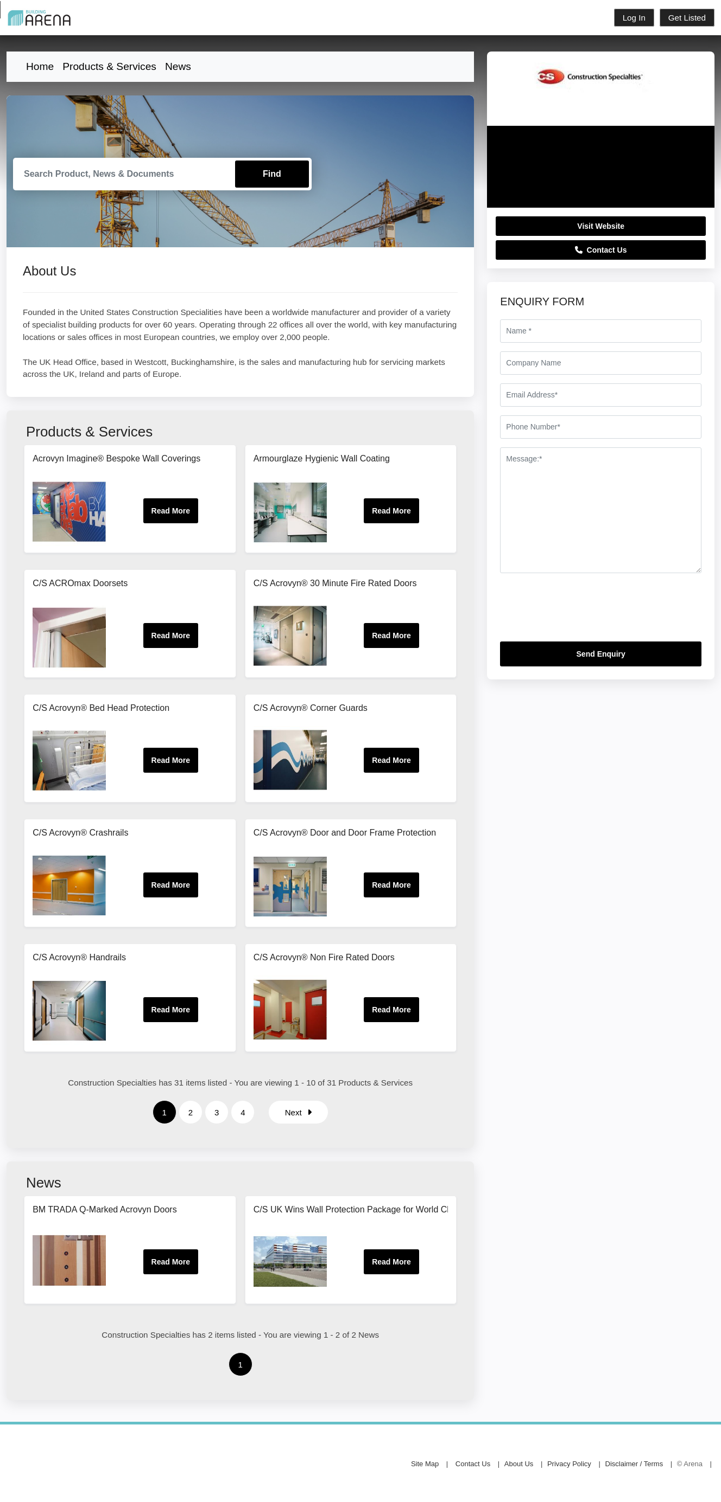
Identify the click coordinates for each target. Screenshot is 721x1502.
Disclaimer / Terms (634, 1464)
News (178, 66)
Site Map (425, 1464)
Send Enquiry (601, 654)
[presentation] (582, 611)
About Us (518, 1464)
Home (40, 66)
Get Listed (687, 17)
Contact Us (601, 250)
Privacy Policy (569, 1464)
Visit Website (600, 226)
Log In (634, 17)
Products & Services (109, 66)
